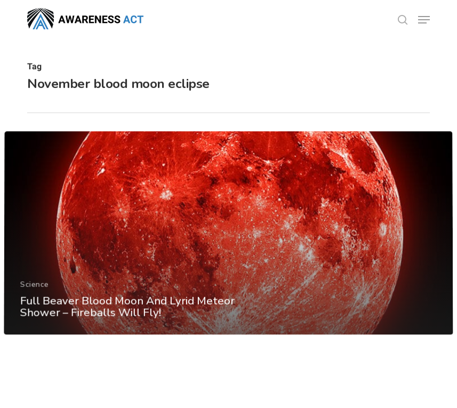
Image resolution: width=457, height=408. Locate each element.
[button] (424, 19)
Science (34, 302)
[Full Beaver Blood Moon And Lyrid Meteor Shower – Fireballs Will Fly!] (228, 251)
